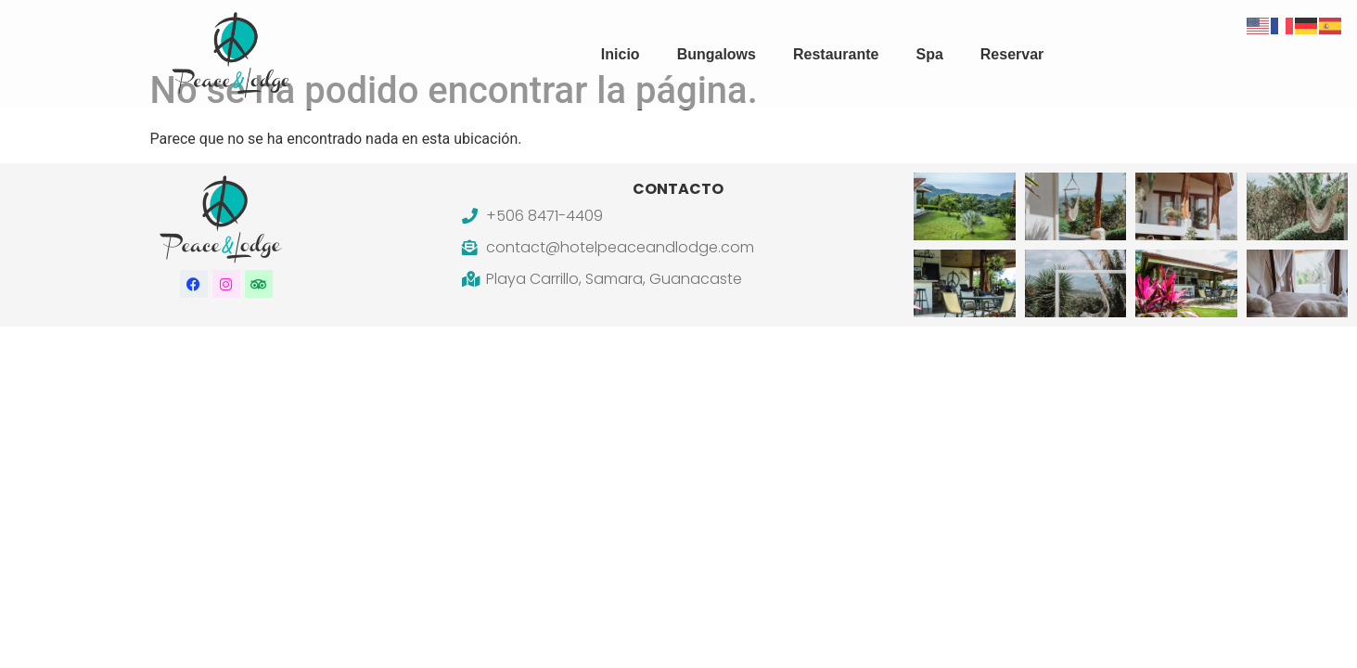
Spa (928, 54)
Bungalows (716, 54)
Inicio (620, 54)
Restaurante (835, 54)
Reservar (1012, 54)
